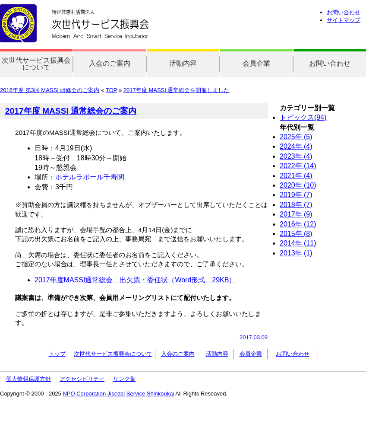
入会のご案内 (109, 63)
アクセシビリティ (82, 379)
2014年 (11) (298, 243)
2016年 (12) (298, 224)
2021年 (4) (296, 175)
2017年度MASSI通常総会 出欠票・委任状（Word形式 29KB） (135, 280)
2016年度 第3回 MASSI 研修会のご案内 (49, 90)
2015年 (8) (296, 233)
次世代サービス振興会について (36, 64)
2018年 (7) (296, 204)
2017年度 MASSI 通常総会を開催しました (176, 90)
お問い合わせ (343, 12)
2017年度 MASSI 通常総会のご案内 (70, 110)
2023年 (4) (296, 156)
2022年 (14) (298, 165)
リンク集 (124, 379)
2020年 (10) (298, 185)
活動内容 (183, 63)
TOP (111, 90)
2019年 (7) (296, 194)
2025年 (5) (296, 136)
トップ (57, 354)
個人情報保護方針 (28, 379)
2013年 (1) (296, 253)
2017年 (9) (296, 214)
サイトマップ (343, 20)
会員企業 (256, 63)
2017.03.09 (254, 337)
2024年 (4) (296, 146)
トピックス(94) (303, 117)
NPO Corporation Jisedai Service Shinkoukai (118, 393)
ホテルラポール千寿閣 (89, 177)
